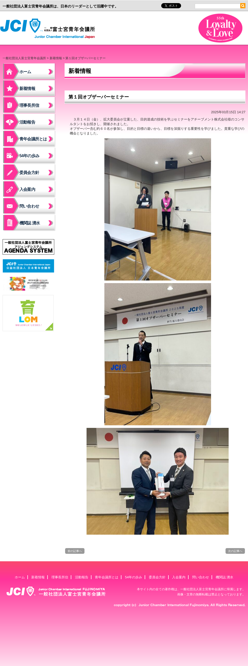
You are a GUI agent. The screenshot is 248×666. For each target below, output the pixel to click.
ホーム (25, 72)
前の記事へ (75, 551)
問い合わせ (29, 206)
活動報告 (27, 122)
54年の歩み (29, 156)
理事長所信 (29, 105)
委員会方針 (29, 172)
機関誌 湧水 (29, 223)
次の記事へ (235, 551)
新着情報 (56, 58)
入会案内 (27, 189)
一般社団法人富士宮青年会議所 (49, 29)
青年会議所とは (33, 139)
